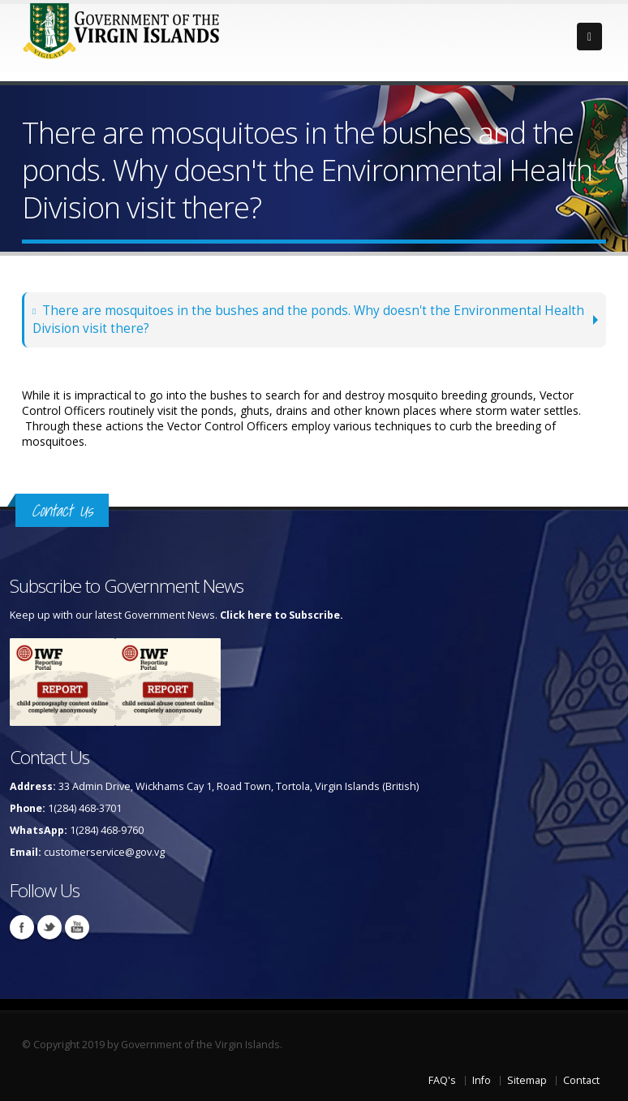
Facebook (22, 927)
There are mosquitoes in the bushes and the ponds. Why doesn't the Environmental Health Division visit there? (308, 319)
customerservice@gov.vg (104, 852)
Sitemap (527, 1080)
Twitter (49, 927)
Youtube (77, 927)
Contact (581, 1080)
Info (481, 1080)
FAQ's (442, 1080)
